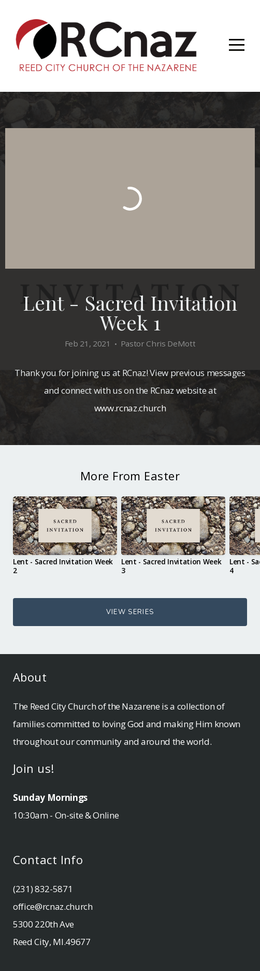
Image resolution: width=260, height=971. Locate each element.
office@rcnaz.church (53, 906)
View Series (130, 612)
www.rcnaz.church (130, 408)
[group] (65, 539)
